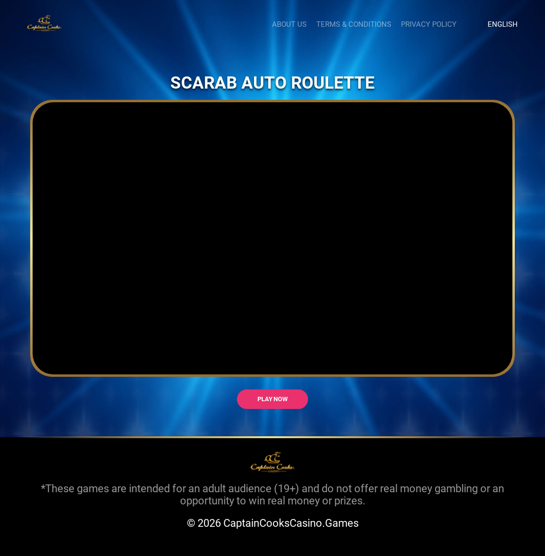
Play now (272, 398)
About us (289, 24)
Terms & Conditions (353, 24)
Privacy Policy (428, 24)
